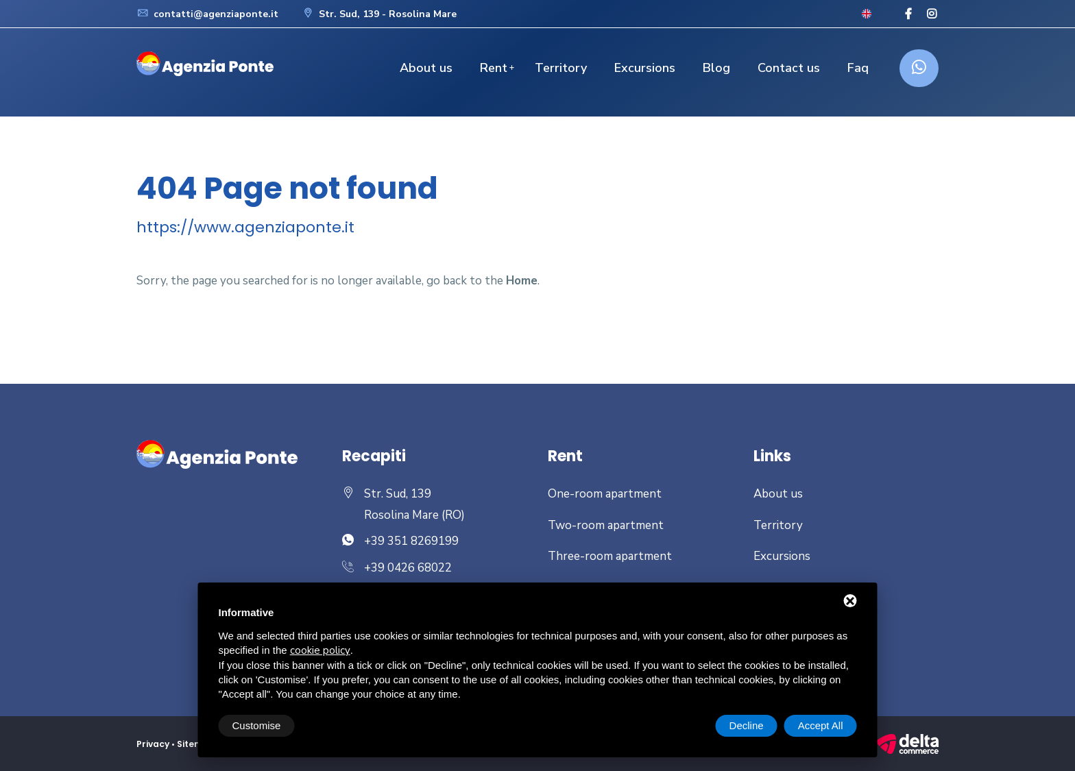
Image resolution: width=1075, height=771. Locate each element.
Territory (561, 68)
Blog (716, 68)
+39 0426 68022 (408, 568)
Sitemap (196, 744)
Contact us (789, 68)
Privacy (152, 744)
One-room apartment (605, 494)
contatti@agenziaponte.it (207, 14)
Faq (858, 68)
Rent (493, 68)
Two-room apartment (606, 525)
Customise (256, 725)
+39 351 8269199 (411, 541)
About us (426, 68)
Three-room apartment (610, 556)
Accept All (820, 725)
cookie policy (320, 650)
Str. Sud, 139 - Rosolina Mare (379, 14)
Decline (746, 725)
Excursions (644, 68)
